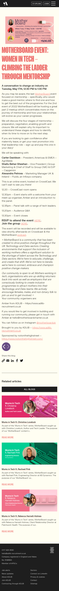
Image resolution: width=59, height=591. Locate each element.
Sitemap (33, 584)
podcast (21, 234)
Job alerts (6, 570)
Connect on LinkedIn (38, 574)
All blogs (29, 389)
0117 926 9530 (8, 550)
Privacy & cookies (37, 577)
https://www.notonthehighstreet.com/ (22, 338)
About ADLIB (7, 577)
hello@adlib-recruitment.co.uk (14, 553)
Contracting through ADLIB (13, 584)
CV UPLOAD (36, 4)
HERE (37, 220)
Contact (33, 580)
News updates (7, 574)
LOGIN (46, 4)
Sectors (33, 570)
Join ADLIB (6, 580)
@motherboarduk (46, 322)
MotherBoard (42, 93)
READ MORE (8, 437)
